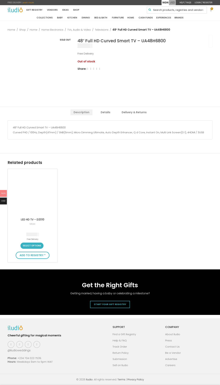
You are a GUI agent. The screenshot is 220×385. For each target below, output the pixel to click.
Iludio (89, 379)
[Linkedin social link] (96, 68)
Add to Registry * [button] (33, 255)
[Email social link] (93, 68)
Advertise (171, 359)
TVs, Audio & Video (79, 29)
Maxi (32, 224)
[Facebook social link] (87, 68)
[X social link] (90, 68)
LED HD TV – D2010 (32, 219)
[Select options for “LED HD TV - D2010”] (31, 246)
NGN (165, 2)
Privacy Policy (135, 379)
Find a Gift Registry (124, 334)
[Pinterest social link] (28, 344)
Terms (121, 379)
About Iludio (172, 334)
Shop (22, 29)
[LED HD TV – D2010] (32, 194)
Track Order (120, 346)
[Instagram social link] (19, 344)
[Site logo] (15, 10)
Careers (170, 365)
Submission (120, 359)
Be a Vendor (173, 353)
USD (172, 2)
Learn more (28, 2)
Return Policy (121, 353)
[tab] (81, 112)
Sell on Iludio (120, 365)
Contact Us (172, 346)
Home (11, 29)
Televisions (101, 29)
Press (168, 340)
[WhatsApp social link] (99, 68)
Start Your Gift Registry (110, 304)
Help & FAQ (120, 340)
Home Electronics (52, 29)
